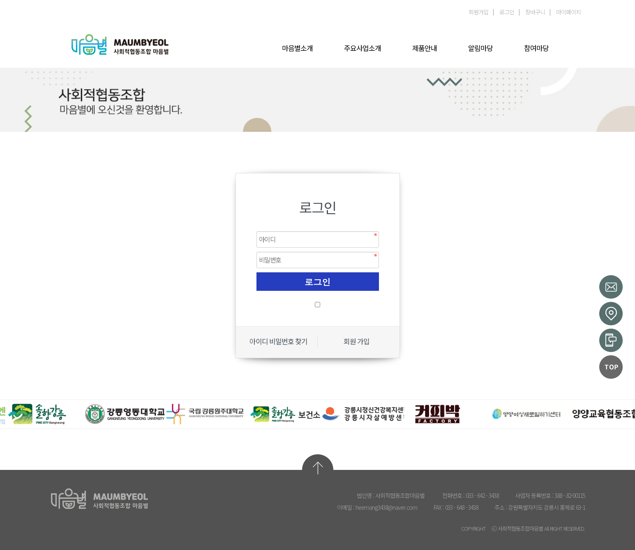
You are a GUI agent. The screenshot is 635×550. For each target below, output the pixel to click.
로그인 (506, 12)
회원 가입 (356, 342)
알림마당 (480, 48)
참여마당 (536, 48)
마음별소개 (297, 48)
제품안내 (424, 48)
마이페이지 (568, 12)
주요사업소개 (362, 48)
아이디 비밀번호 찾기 (278, 342)
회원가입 (478, 12)
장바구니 (535, 12)
